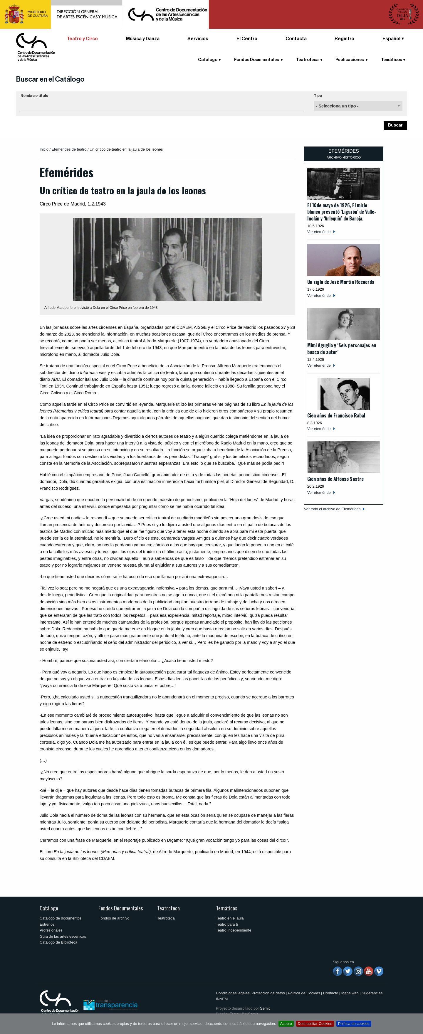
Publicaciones (349, 60)
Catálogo (207, 60)
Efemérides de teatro (69, 149)
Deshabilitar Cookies (315, 1023)
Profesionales (51, 930)
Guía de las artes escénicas (63, 936)
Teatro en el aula (230, 918)
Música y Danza (143, 38)
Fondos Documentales (256, 60)
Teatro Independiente (233, 930)
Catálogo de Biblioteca (58, 942)
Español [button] (391, 38)
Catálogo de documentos (60, 918)
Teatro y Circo (82, 38)
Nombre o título (34, 95)
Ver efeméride (319, 232)
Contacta (296, 38)
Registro (344, 38)
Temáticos (391, 60)
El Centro (246, 38)
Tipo (318, 95)
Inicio (44, 149)
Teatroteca (307, 60)
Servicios (197, 38)
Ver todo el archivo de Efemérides (332, 509)
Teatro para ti (227, 924)
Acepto (286, 1023)
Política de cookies (354, 1023)
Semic (265, 1008)
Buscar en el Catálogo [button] (50, 79)
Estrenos (47, 924)
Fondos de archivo (113, 918)
